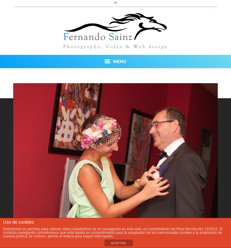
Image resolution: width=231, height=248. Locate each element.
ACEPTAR (118, 243)
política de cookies (31, 236)
